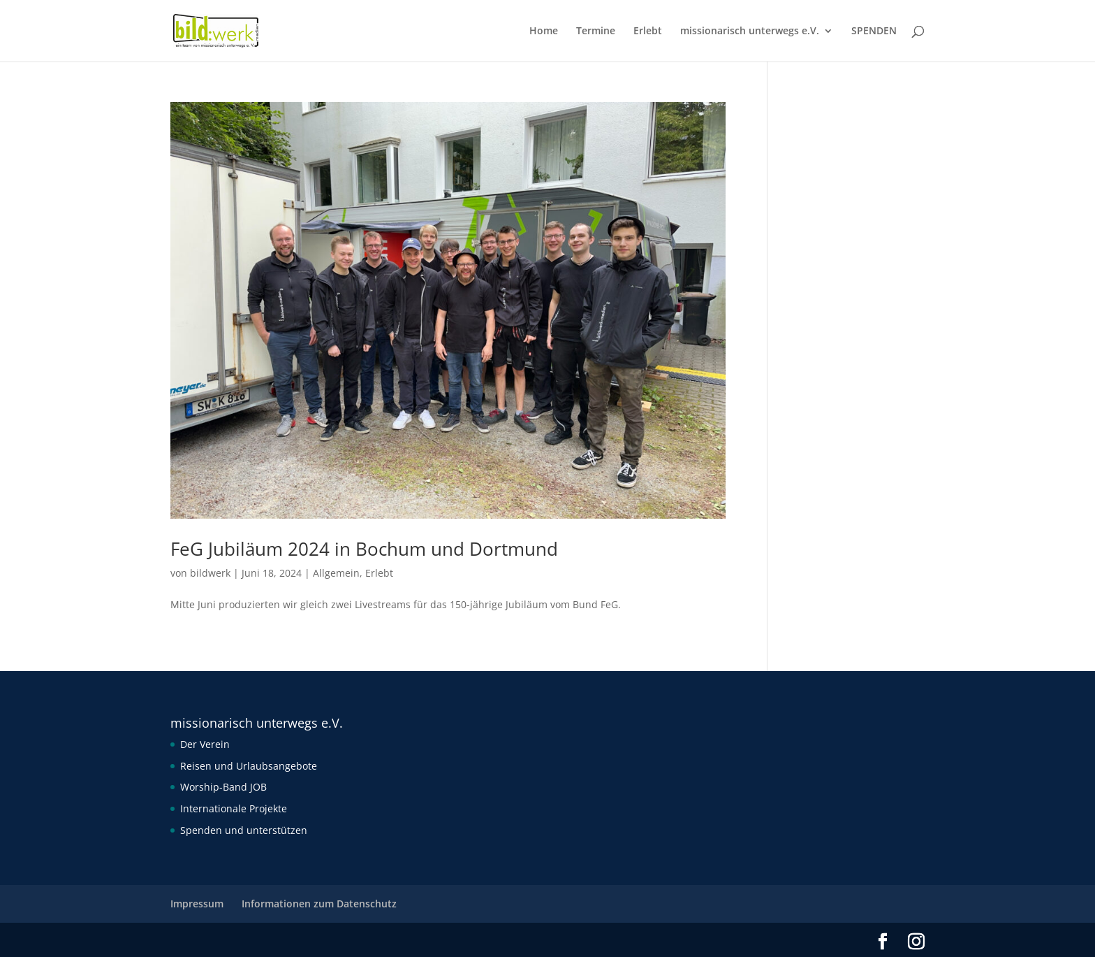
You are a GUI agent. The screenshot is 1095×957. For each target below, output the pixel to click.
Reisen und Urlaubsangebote (248, 765)
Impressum (196, 903)
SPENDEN (874, 31)
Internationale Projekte (233, 808)
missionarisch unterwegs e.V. (749, 31)
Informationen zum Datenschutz (319, 903)
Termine (595, 31)
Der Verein (205, 744)
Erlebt (647, 31)
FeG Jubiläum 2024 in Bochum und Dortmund (364, 548)
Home (543, 31)
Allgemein (336, 573)
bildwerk (210, 573)
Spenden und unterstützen (243, 830)
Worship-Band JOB (223, 786)
